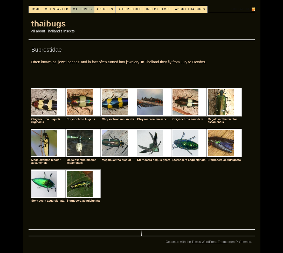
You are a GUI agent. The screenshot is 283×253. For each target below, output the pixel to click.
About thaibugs (190, 9)
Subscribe (241, 9)
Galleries (82, 9)
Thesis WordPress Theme (209, 242)
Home (36, 9)
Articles (104, 9)
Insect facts (158, 9)
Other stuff (130, 9)
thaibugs (48, 23)
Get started (57, 9)
